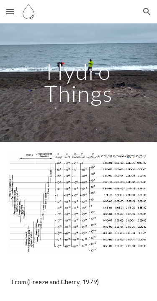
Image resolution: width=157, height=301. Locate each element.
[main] (78, 82)
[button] (10, 11)
